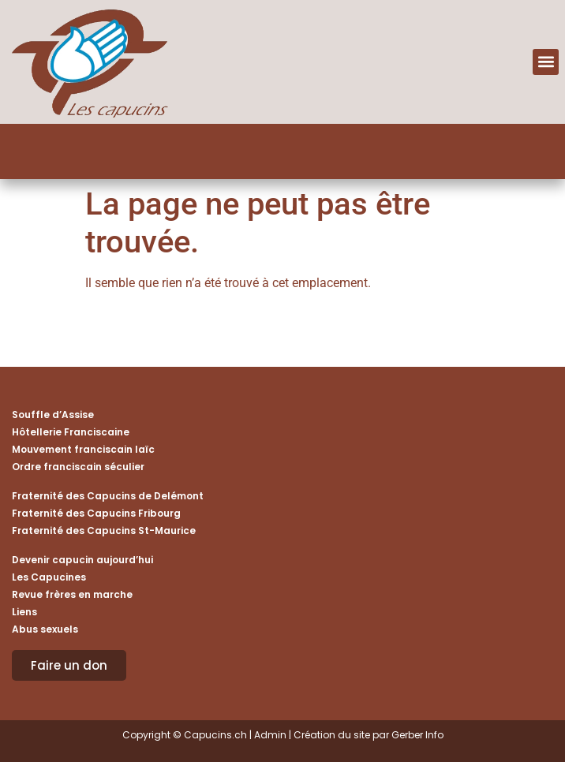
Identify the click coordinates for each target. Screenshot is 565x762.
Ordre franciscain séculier (78, 466)
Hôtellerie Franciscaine (70, 432)
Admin (270, 734)
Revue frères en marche (72, 594)
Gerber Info (417, 734)
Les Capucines (49, 577)
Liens (24, 611)
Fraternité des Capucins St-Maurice (104, 530)
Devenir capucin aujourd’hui (82, 559)
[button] (546, 62)
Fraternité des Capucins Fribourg (96, 513)
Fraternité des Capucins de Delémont (108, 495)
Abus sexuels (45, 629)
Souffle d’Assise (53, 414)
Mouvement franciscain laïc (83, 449)
